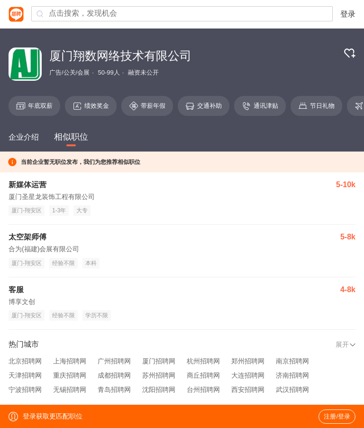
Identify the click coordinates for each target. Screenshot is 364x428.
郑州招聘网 (247, 361)
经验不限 (63, 263)
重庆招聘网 (69, 375)
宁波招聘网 (25, 389)
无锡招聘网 (69, 389)
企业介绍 (24, 137)
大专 (82, 210)
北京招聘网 (25, 361)
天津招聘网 (25, 375)
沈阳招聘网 (158, 389)
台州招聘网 (203, 389)
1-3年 (59, 210)
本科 (91, 263)
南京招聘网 (292, 361)
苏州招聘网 (158, 375)
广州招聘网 (114, 361)
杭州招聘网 (203, 361)
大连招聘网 (247, 375)
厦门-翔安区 (26, 210)
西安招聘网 (247, 389)
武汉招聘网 (292, 389)
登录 (347, 14)
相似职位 (71, 137)
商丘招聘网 (203, 375)
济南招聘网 (292, 375)
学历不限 (96, 315)
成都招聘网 (114, 375)
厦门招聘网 (158, 361)
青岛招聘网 (114, 389)
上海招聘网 (69, 361)
